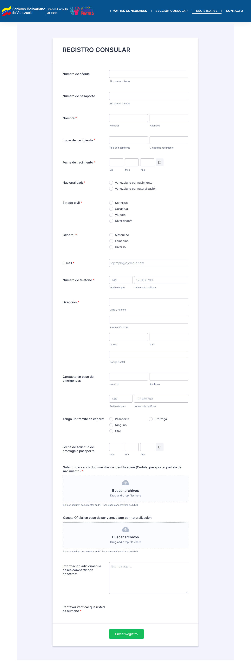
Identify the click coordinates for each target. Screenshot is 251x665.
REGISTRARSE (206, 11)
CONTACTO (234, 11)
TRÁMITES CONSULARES (128, 11)
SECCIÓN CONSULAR (172, 11)
